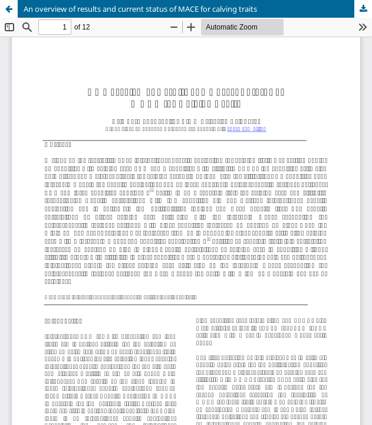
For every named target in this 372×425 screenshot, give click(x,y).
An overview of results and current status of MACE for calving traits (140, 9)
